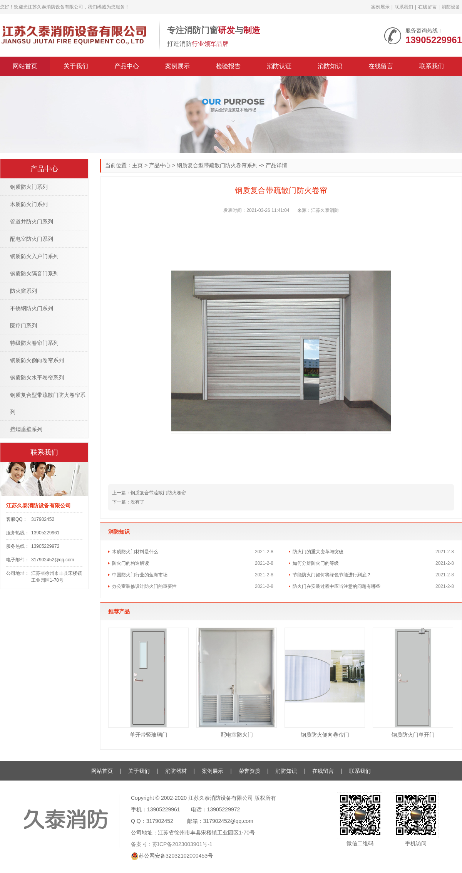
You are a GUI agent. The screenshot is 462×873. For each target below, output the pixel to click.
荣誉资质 (249, 771)
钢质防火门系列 (29, 187)
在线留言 (427, 7)
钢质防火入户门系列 (34, 256)
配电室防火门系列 (31, 239)
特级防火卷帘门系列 (34, 343)
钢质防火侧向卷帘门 (325, 735)
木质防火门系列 (29, 204)
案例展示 (380, 7)
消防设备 (451, 7)
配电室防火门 (237, 735)
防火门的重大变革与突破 (318, 551)
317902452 (42, 519)
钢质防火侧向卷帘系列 (37, 360)
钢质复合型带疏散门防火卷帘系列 (217, 165)
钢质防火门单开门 (413, 735)
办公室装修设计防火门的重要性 (144, 586)
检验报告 (228, 66)
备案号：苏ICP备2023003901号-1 (172, 844)
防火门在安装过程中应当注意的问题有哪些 (336, 586)
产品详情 (276, 165)
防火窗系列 (23, 291)
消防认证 (279, 66)
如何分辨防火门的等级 (316, 563)
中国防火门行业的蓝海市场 (139, 575)
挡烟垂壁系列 (26, 429)
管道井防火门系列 (31, 221)
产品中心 (126, 66)
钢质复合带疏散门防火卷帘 (149, 492)
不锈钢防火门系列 (31, 308)
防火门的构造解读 (130, 563)
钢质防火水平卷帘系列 (37, 377)
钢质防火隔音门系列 (34, 273)
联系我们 (404, 7)
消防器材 (176, 771)
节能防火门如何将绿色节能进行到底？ (332, 575)
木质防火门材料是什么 (135, 551)
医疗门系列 (23, 325)
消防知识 (330, 66)
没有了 (128, 502)
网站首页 (25, 66)
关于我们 (76, 66)
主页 (137, 165)
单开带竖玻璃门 (148, 735)
